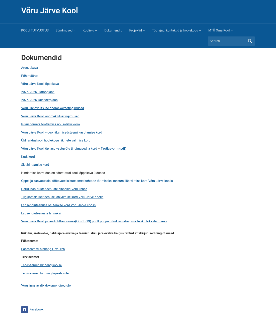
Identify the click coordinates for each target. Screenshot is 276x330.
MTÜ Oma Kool (219, 30)
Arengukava (29, 68)
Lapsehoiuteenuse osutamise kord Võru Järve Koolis (58, 205)
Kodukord (28, 157)
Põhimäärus (29, 76)
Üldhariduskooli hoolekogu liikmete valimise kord (55, 140)
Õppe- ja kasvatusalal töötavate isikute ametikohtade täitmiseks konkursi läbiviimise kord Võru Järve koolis (97, 181)
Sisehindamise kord (35, 165)
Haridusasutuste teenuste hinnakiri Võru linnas (54, 189)
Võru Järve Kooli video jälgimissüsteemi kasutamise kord (61, 132)
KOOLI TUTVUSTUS (35, 30)
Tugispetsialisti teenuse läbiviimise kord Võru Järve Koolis (62, 197)
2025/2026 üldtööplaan (38, 92)
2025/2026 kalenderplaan (39, 100)
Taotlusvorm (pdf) (113, 148)
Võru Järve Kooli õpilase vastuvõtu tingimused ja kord (59, 148)
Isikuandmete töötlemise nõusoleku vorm (50, 124)
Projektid (135, 30)
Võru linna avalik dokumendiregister (46, 285)
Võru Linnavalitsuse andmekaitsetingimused (52, 108)
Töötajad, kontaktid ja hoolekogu (175, 30)
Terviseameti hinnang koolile (41, 265)
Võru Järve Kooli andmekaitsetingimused (50, 116)
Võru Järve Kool (49, 10)
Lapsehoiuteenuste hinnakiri (41, 213)
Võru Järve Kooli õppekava (40, 84)
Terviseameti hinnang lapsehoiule (45, 273)
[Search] (227, 41)
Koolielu (88, 30)
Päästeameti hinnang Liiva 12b (43, 249)
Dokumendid (113, 30)
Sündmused (64, 30)
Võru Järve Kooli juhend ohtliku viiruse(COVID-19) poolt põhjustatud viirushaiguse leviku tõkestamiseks (94, 221)
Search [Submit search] (250, 41)
